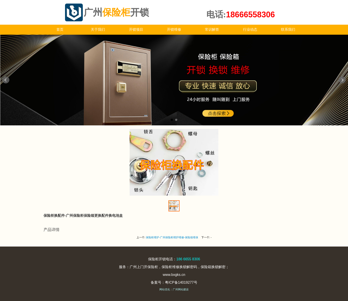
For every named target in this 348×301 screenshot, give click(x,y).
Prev (5, 80)
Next (342, 80)
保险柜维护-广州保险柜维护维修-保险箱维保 (172, 237)
